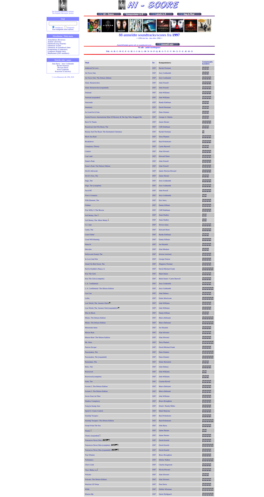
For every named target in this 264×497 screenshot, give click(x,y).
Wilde (87, 489)
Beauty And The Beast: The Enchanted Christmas (103, 132)
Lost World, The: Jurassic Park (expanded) (101, 308)
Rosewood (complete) (93, 377)
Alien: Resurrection (92, 83)
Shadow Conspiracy (92, 401)
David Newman (165, 107)
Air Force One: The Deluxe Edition (98, 78)
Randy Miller (170, 406)
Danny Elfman (164, 205)
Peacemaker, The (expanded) (96, 357)
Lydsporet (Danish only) (57, 51)
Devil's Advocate (91, 171)
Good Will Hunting (92, 239)
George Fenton (164, 259)
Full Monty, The (91, 215)
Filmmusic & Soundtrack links (59, 47)
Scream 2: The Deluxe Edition (96, 386)
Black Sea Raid (91, 137)
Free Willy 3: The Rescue (94, 210)
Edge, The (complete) (93, 186)
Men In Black (90, 313)
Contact (88, 151)
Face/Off (88, 190)
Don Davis (163, 484)
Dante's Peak (90, 161)
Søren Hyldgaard (165, 494)
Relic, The (89, 367)
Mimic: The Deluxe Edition (95, 318)
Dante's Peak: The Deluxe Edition (97, 166)
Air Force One (90, 73)
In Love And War (91, 259)
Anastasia (88, 107)
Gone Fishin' (89, 235)
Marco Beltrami (165, 318)
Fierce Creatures (91, 195)
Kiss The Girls (90, 274)
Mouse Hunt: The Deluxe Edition (97, 337)
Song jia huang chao (92, 406)
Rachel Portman (63, 66)
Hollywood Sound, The (93, 254)
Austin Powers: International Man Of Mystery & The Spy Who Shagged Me (113, 117)
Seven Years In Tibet (92, 396)
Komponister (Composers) (57, 49)
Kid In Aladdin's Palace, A (95, 269)
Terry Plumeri (164, 137)
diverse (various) (165, 254)
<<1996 (139, 38)
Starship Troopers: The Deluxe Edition (99, 421)
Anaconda (89, 102)
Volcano (88, 474)
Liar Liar (88, 293)
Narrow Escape (90, 347)
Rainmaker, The (91, 362)
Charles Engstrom (165, 465)
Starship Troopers (91, 416)
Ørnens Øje (89, 494)
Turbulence (89, 460)
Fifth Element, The (92, 200)
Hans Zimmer (164, 112)
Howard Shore (62, 68)
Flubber (88, 205)
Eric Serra (162, 200)
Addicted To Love (91, 68)
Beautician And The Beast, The (96, 127)
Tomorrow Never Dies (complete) (97, 445)
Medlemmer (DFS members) (58, 53)
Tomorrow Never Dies (93, 440)
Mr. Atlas (88, 342)
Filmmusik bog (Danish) (57, 44)
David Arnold (164, 440)
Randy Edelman (165, 102)
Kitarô (161, 406)
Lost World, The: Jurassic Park (96, 303)
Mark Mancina (164, 411)
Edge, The (89, 181)
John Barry (56, 64)
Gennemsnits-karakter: (207, 63)
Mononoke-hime (91, 328)
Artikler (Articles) (54, 42)
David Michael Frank (167, 269)
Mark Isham (163, 274)
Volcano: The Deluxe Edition (96, 479)
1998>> (159, 38)
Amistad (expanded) (92, 97)
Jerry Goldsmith (68, 64)
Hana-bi (88, 244)
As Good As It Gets (92, 112)
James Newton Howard (167, 171)
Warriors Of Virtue (92, 484)
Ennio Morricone (165, 298)
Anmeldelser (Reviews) (56, 40)
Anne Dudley (164, 215)
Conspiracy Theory (92, 146)
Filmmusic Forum (54, 46)
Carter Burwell (164, 146)
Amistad (88, 93)
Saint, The (89, 381)
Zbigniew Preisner (166, 264)
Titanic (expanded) (92, 436)
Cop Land (88, 156)
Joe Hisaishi (163, 244)
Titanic (87, 431)
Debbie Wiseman (165, 489)
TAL (108, 51)
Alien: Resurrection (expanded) (96, 88)
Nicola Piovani (164, 470)
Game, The (89, 230)
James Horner (164, 122)
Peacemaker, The (91, 352)
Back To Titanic (91, 122)
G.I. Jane (88, 225)
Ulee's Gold (89, 465)
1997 (154, 68)
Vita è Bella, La (91, 470)
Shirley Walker (164, 460)
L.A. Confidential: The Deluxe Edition (99, 288)
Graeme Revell (164, 381)
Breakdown (89, 142)
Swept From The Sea (93, 426)
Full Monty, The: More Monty (96, 220)
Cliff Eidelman (164, 127)
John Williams (164, 93)
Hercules (88, 249)
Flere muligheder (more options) (63, 29)
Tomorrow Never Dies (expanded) (98, 450)
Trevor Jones (163, 225)
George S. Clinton (165, 117)
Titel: (87, 63)
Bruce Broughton (165, 401)
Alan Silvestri (164, 151)
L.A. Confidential (91, 284)
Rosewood (89, 372)
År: (153, 63)
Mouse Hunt (89, 332)
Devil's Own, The (91, 176)
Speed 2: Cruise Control (94, 411)
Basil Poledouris (165, 142)
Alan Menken (164, 249)
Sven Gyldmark (63, 69)
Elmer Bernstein (165, 362)
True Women (90, 455)
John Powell (163, 190)
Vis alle (141, 47)
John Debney (164, 293)
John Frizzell (163, 83)
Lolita (87, 298)
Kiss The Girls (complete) (94, 279)
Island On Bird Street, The (95, 264)
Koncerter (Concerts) (63, 71)
